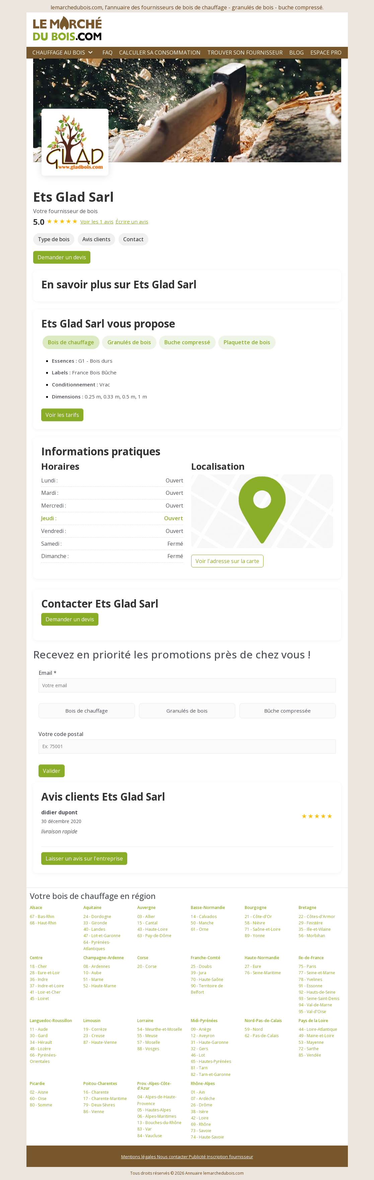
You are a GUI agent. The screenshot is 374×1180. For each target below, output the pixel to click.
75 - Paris (307, 966)
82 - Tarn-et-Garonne (211, 1074)
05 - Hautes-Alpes (154, 1110)
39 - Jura (198, 973)
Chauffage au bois (58, 52)
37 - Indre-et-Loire (47, 986)
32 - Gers (199, 1049)
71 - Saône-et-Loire (263, 929)
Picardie (37, 1083)
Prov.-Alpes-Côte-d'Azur (154, 1086)
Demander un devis (62, 257)
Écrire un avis (132, 221)
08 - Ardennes (96, 966)
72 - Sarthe (309, 1049)
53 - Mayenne (311, 1042)
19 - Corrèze (95, 1029)
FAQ (107, 52)
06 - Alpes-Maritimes (156, 1116)
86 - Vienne (93, 1111)
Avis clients (96, 239)
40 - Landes (94, 929)
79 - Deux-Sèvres (99, 1105)
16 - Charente (96, 1092)
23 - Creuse (94, 1035)
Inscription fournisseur (230, 1157)
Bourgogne (256, 907)
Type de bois (54, 239)
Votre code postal (61, 734)
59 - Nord (254, 1029)
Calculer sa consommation (160, 52)
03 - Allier (146, 916)
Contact (133, 239)
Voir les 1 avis (97, 221)
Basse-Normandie (208, 907)
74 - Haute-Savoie (207, 1137)
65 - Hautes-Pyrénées (211, 1061)
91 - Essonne (310, 986)
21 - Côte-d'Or (258, 916)
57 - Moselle (148, 1042)
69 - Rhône (201, 1124)
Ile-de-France (311, 958)
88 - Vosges (148, 1049)
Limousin (91, 1020)
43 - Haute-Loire (152, 929)
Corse (142, 958)
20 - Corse (147, 966)
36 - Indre (39, 979)
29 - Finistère (311, 923)
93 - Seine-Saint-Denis (319, 998)
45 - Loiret (39, 998)
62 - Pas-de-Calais (262, 1035)
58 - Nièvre (255, 923)
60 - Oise (38, 1098)
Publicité (198, 1157)
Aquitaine (92, 907)
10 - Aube (92, 973)
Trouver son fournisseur (245, 52)
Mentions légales (139, 1157)
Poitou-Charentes (100, 1083)
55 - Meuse (147, 1035)
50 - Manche (202, 923)
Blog (296, 52)
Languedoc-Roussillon (51, 1020)
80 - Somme (41, 1105)
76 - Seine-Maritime (263, 973)
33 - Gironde (95, 923)
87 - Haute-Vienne (100, 1042)
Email (48, 672)
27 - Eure (253, 966)
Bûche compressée (300, 710)
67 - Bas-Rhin (42, 916)
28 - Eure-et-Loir (45, 973)
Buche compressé (187, 342)
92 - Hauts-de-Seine (317, 992)
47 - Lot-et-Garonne (102, 935)
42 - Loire (200, 1118)
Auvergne (146, 907)
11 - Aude (39, 1029)
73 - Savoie (201, 1130)
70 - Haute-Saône (207, 979)
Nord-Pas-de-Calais (263, 1020)
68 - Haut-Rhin (43, 923)
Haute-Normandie (262, 958)
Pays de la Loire (313, 1020)
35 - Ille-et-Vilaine (315, 929)
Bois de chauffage (71, 342)
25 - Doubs (201, 966)
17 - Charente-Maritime (105, 1098)
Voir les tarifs (62, 415)
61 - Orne (200, 929)
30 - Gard (39, 1035)
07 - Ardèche (203, 1098)
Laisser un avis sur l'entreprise (84, 858)
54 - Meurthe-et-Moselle (159, 1029)
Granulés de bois (129, 342)
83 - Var (144, 1129)
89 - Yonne (255, 935)
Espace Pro (326, 52)
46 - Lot (198, 1055)
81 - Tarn (199, 1068)
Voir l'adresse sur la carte (227, 561)
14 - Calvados (204, 916)
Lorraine (145, 1020)
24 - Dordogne (97, 916)
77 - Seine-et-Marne (317, 973)
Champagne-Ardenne (103, 958)
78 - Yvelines (310, 979)
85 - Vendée (310, 1055)
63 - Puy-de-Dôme (154, 935)
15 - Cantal (147, 923)
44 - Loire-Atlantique (318, 1029)
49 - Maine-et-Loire (316, 1035)
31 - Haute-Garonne (209, 1042)
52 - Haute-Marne (99, 986)
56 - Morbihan (312, 935)
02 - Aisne (39, 1092)
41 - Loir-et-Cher (45, 992)
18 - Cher (38, 966)
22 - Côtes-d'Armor (317, 916)
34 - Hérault (41, 1042)
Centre (36, 958)
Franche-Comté (205, 958)
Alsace (36, 907)
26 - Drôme (201, 1105)
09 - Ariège (201, 1029)
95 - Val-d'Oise (312, 1011)
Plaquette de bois (247, 342)
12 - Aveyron (203, 1035)
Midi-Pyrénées (204, 1020)
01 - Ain (198, 1092)
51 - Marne (93, 979)
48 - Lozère (40, 1049)
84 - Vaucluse (149, 1136)
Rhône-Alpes (203, 1083)
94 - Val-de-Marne (315, 1005)
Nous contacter (173, 1157)
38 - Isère (199, 1111)
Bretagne (307, 907)
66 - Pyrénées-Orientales (43, 1058)
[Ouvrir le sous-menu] (90, 52)
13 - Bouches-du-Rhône (159, 1122)
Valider (51, 771)
